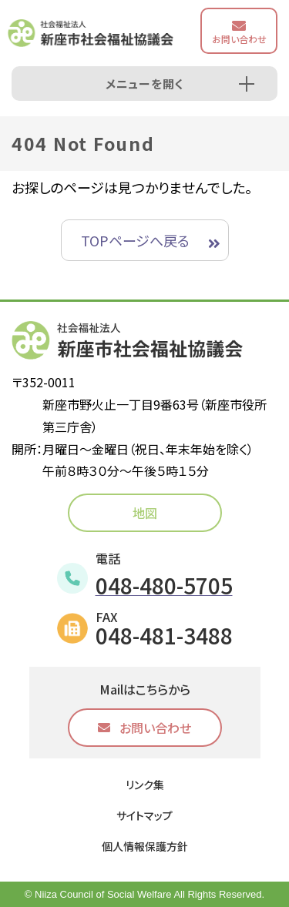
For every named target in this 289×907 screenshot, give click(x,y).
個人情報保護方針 (145, 846)
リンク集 (145, 784)
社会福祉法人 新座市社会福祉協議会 (90, 33)
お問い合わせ (239, 38)
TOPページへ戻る (135, 240)
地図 (145, 513)
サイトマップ (144, 815)
